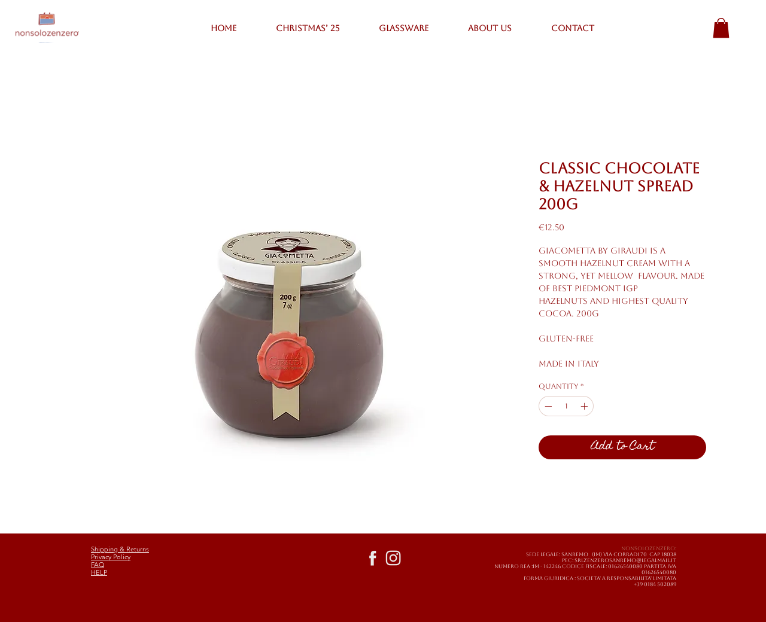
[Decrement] (547, 406)
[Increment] (585, 406)
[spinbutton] (566, 406)
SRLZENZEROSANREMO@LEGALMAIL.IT (625, 560)
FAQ (97, 564)
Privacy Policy (110, 557)
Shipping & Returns (120, 549)
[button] (721, 28)
